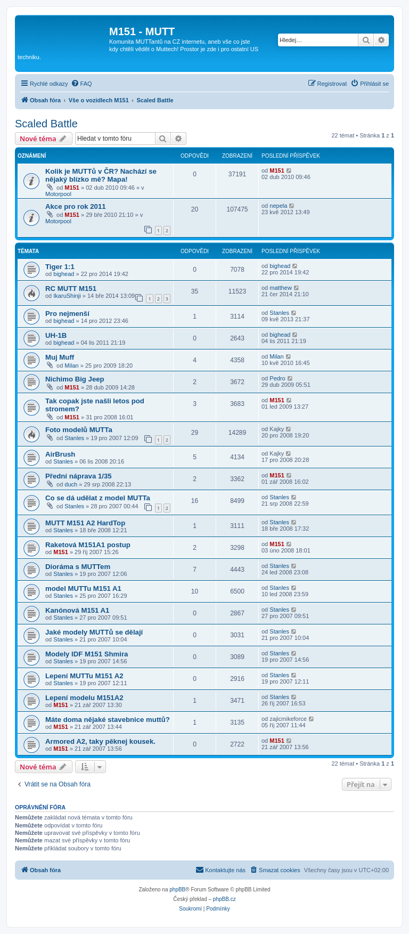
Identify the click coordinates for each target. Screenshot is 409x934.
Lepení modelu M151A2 (84, 698)
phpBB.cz (224, 899)
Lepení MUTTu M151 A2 (84, 676)
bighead (63, 274)
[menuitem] (81, 83)
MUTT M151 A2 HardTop (85, 523)
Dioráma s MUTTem (77, 567)
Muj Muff (59, 357)
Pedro (277, 378)
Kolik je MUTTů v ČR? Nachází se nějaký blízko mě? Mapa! (101, 175)
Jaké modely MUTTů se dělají (94, 632)
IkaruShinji (66, 296)
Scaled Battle (46, 123)
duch (70, 484)
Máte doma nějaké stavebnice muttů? (107, 720)
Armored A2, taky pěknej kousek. (100, 741)
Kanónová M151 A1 (77, 610)
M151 (71, 187)
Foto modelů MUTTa (78, 430)
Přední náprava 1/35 (78, 476)
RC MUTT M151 (70, 289)
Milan (71, 365)
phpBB (177, 889)
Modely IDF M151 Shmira (86, 654)
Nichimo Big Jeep (74, 379)
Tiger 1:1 (60, 267)
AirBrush (60, 454)
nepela (278, 205)
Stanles (279, 313)
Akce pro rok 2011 (75, 206)
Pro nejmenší (67, 314)
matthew (280, 288)
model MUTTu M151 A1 (83, 588)
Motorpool (58, 194)
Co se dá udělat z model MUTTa (97, 498)
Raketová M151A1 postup (87, 545)
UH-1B (56, 335)
